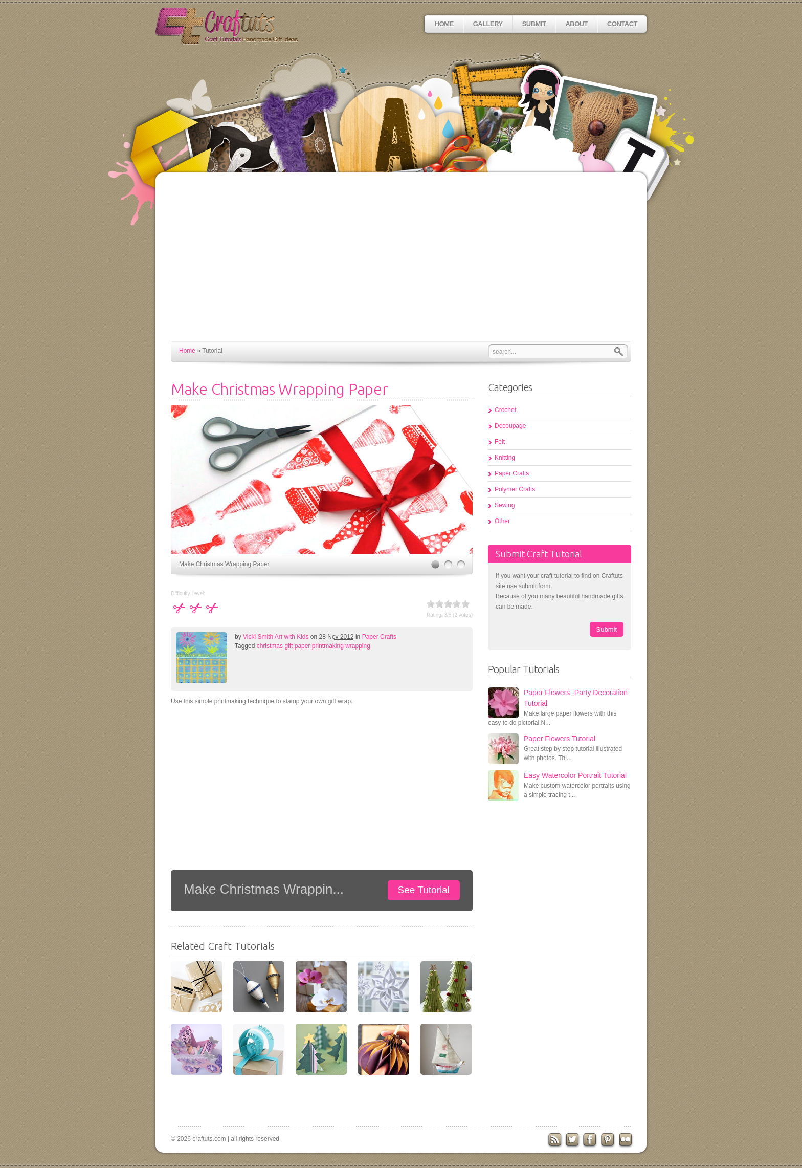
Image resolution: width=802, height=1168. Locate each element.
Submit (534, 24)
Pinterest (609, 1140)
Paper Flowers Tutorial (559, 738)
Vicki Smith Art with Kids (275, 636)
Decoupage (510, 425)
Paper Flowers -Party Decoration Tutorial (576, 697)
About (576, 24)
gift (288, 646)
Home (444, 24)
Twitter (573, 1140)
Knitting (505, 457)
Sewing (505, 505)
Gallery (488, 24)
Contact (622, 24)
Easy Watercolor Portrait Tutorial (575, 775)
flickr (627, 1140)
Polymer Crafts (515, 489)
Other (502, 521)
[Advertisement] (401, 264)
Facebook (591, 1140)
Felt (500, 441)
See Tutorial (424, 889)
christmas (270, 646)
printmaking (328, 646)
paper (302, 646)
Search (621, 351)
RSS (555, 1140)
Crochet (505, 410)
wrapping (357, 646)
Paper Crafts (379, 636)
